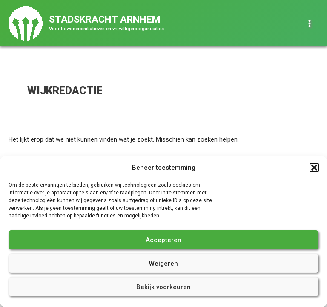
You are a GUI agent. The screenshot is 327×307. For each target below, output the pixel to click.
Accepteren (163, 240)
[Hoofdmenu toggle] (309, 23)
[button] (314, 167)
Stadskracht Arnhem (104, 19)
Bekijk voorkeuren (163, 287)
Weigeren (163, 263)
